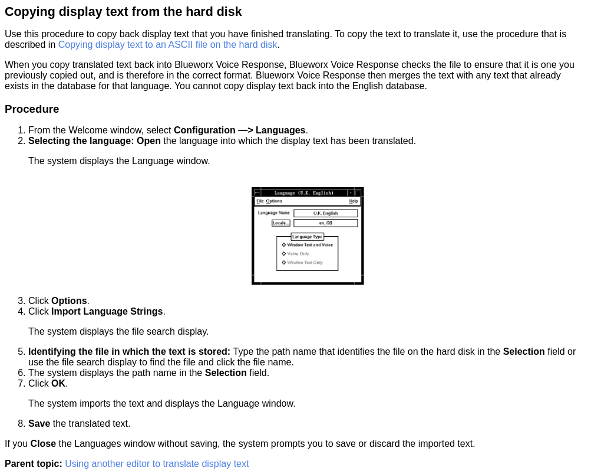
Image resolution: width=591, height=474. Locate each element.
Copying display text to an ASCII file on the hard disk (168, 45)
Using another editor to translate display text (157, 464)
